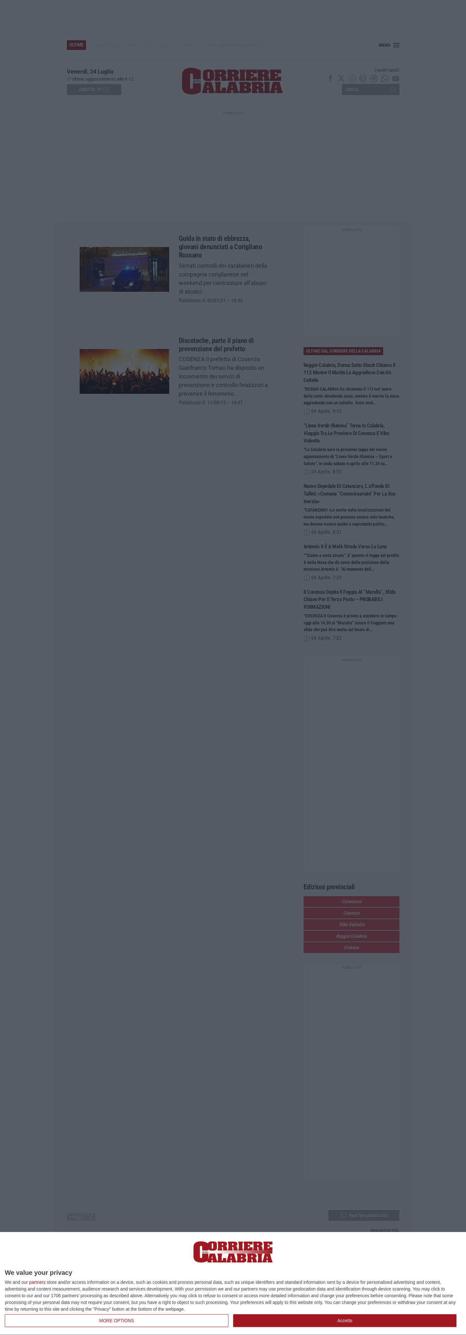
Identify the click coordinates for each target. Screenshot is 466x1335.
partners (37, 1282)
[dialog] (233, 1283)
